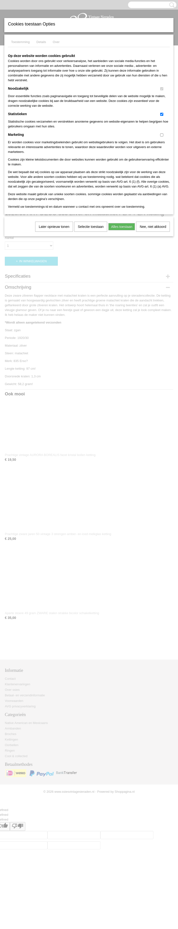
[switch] (161, 88)
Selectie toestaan (91, 227)
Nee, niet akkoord (153, 227)
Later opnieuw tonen (54, 227)
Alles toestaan (121, 227)
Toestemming (20, 42)
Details (41, 42)
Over (56, 42)
